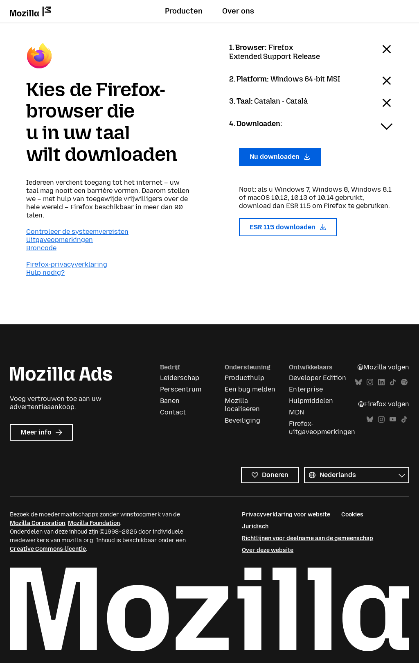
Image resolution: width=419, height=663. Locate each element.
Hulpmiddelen (311, 401)
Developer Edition (317, 378)
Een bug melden (250, 389)
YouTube (393, 419)
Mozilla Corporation (37, 523)
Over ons (238, 11)
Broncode (41, 248)
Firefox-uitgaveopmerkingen (322, 428)
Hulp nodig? (45, 272)
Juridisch (255, 526)
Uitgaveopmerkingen (59, 240)
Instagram (370, 382)
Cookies (352, 514)
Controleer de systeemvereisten (77, 231)
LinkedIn (381, 382)
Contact (173, 412)
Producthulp (244, 378)
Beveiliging (242, 420)
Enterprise (306, 389)
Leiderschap (179, 378)
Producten (184, 11)
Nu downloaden (280, 157)
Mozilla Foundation (94, 523)
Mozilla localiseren (242, 405)
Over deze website (267, 550)
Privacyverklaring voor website (286, 514)
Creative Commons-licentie (48, 548)
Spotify (404, 382)
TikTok (393, 382)
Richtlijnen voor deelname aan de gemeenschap (307, 538)
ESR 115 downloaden (288, 227)
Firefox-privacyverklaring (66, 264)
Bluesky (358, 382)
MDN (296, 412)
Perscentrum (180, 389)
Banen (170, 401)
